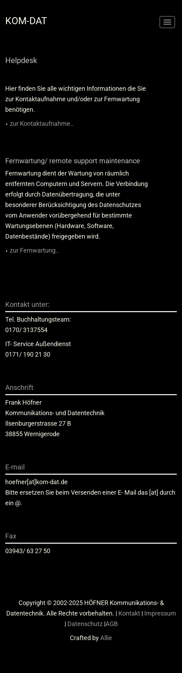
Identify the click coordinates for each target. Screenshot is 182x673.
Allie (106, 637)
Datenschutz (85, 623)
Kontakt (129, 613)
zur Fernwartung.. (34, 250)
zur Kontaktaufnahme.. (42, 123)
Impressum (160, 613)
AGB (111, 623)
